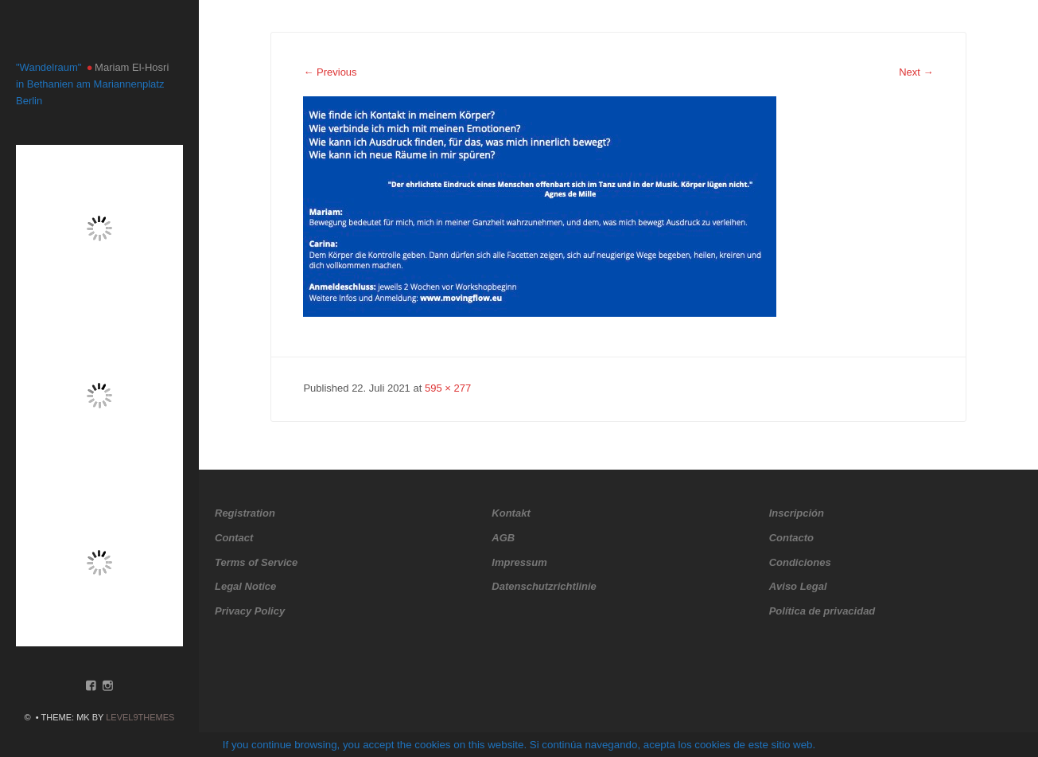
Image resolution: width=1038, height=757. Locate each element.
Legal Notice (245, 586)
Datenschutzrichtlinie (544, 586)
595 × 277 (448, 388)
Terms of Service (256, 562)
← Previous (329, 72)
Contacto (791, 538)
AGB (503, 538)
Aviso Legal (798, 586)
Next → (916, 72)
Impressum (519, 562)
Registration (245, 513)
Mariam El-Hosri (132, 67)
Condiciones (800, 562)
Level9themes (140, 717)
